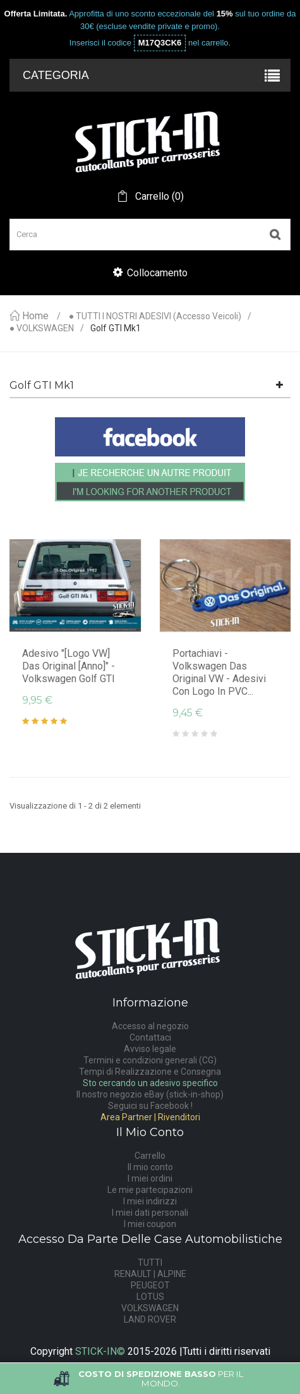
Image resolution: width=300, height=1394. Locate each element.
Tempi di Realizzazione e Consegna (150, 1072)
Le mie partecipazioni (150, 1190)
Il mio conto (150, 1167)
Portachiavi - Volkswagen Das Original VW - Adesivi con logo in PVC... (219, 672)
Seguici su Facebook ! (150, 1106)
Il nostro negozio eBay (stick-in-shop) (150, 1094)
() (158, 196)
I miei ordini (150, 1178)
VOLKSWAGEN (150, 1308)
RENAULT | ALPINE (150, 1274)
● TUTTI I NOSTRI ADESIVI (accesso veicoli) (155, 316)
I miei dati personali (150, 1213)
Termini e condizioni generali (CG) (150, 1060)
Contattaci (150, 1037)
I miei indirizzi (150, 1201)
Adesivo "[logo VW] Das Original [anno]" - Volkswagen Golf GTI (68, 666)
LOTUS (150, 1297)
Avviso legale (150, 1049)
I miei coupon (150, 1224)
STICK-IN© (100, 1351)
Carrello (150, 1156)
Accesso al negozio (150, 1026)
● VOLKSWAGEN (41, 328)
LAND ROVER (150, 1319)
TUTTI (150, 1262)
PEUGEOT (150, 1285)
